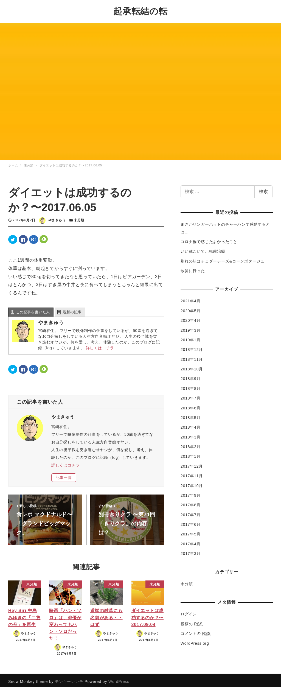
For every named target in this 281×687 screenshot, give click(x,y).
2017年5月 (191, 531)
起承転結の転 (140, 10)
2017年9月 (191, 492)
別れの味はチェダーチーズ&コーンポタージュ (223, 258)
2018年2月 (191, 444)
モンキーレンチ (69, 679)
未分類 (79, 217)
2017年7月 (191, 512)
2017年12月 (192, 463)
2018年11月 (192, 356)
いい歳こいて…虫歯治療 (203, 248)
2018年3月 (191, 434)
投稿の (192, 621)
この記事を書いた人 (33, 309)
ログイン (189, 611)
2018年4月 (191, 424)
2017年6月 (191, 522)
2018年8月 (191, 386)
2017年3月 (191, 551)
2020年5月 (191, 308)
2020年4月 (191, 317)
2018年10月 (192, 366)
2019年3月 (191, 327)
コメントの (196, 631)
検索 (263, 188)
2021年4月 (191, 298)
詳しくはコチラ (100, 345)
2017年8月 (191, 502)
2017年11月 (192, 473)
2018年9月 (191, 376)
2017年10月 (192, 483)
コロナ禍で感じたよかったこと (209, 239)
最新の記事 (72, 309)
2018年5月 (191, 415)
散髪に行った (193, 268)
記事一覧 (64, 475)
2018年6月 (191, 405)
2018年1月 (191, 453)
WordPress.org (195, 640)
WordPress (118, 679)
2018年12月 (192, 347)
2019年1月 (191, 337)
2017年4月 (191, 541)
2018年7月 (191, 395)
